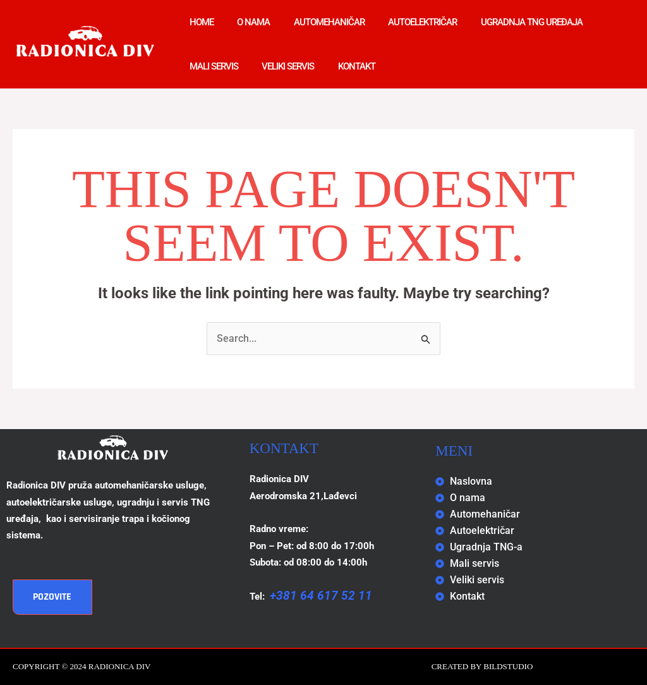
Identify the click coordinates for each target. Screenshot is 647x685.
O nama (246, 22)
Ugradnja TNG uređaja (510, 22)
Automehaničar (317, 22)
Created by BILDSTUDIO (482, 666)
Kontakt (344, 66)
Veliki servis (281, 66)
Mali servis (211, 66)
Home (199, 22)
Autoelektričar (406, 22)
